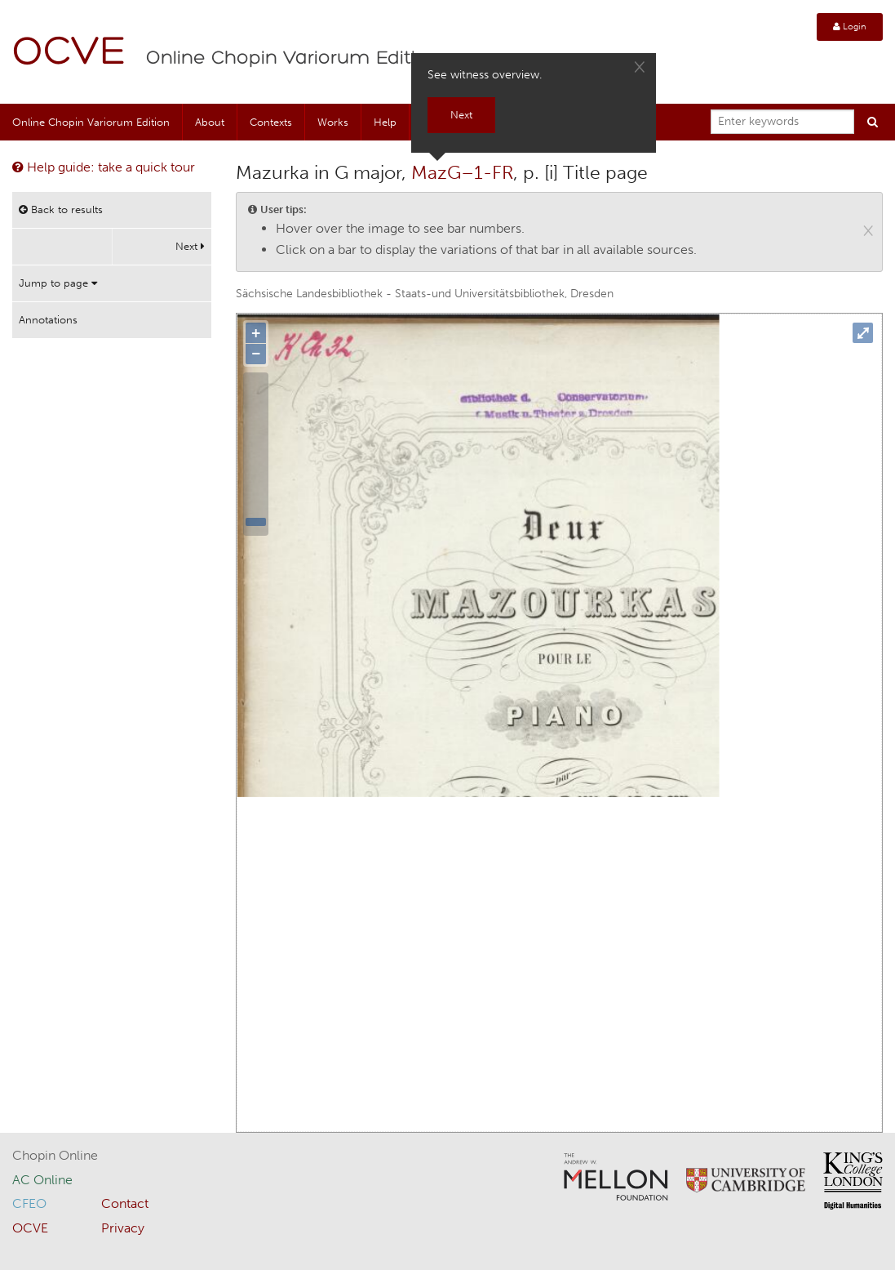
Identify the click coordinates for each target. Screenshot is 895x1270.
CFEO (29, 1203)
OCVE (69, 53)
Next (190, 246)
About (209, 122)
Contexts (271, 122)
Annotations (48, 320)
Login (849, 26)
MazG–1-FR (462, 172)
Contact (124, 1203)
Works (332, 122)
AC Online (42, 1180)
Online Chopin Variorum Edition (293, 59)
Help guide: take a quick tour (103, 167)
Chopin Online (55, 1155)
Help (385, 122)
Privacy (122, 1228)
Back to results (61, 209)
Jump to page (58, 283)
